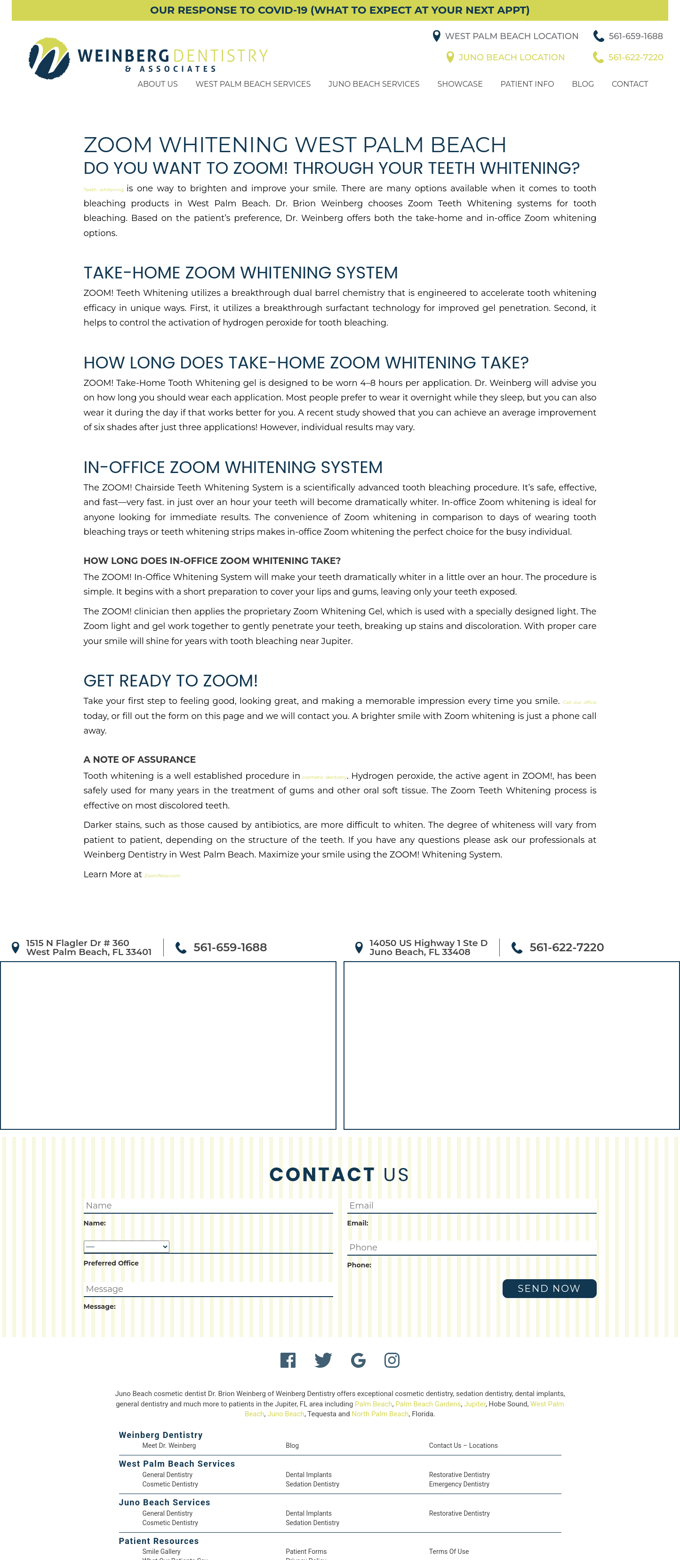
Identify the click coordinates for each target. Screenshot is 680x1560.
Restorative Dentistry (459, 1433)
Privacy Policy (306, 1522)
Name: (93, 1180)
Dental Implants (308, 1433)
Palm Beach (380, 1362)
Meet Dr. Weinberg (170, 1403)
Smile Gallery (162, 1512)
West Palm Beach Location (517, 43)
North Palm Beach (390, 1372)
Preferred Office (107, 1219)
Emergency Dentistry (459, 1443)
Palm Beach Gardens (437, 1362)
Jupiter (484, 1362)
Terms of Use (449, 1512)
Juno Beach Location (517, 64)
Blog (580, 98)
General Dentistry (168, 1433)
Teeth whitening (112, 205)
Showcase (458, 98)
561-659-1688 (640, 43)
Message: (97, 1263)
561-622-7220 (640, 64)
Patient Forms (306, 1512)
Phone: (357, 1222)
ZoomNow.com (160, 832)
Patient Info (525, 98)
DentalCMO (401, 1543)
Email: (356, 1180)
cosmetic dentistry (288, 748)
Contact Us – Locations (463, 1403)
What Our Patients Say (176, 1522)
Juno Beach (294, 1372)
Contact (628, 98)
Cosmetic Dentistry (170, 1443)
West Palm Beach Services (253, 98)
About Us (159, 98)
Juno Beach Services (373, 98)
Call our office (484, 688)
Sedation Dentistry (312, 1443)
